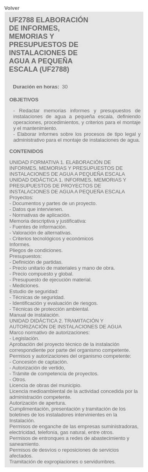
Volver (12, 8)
